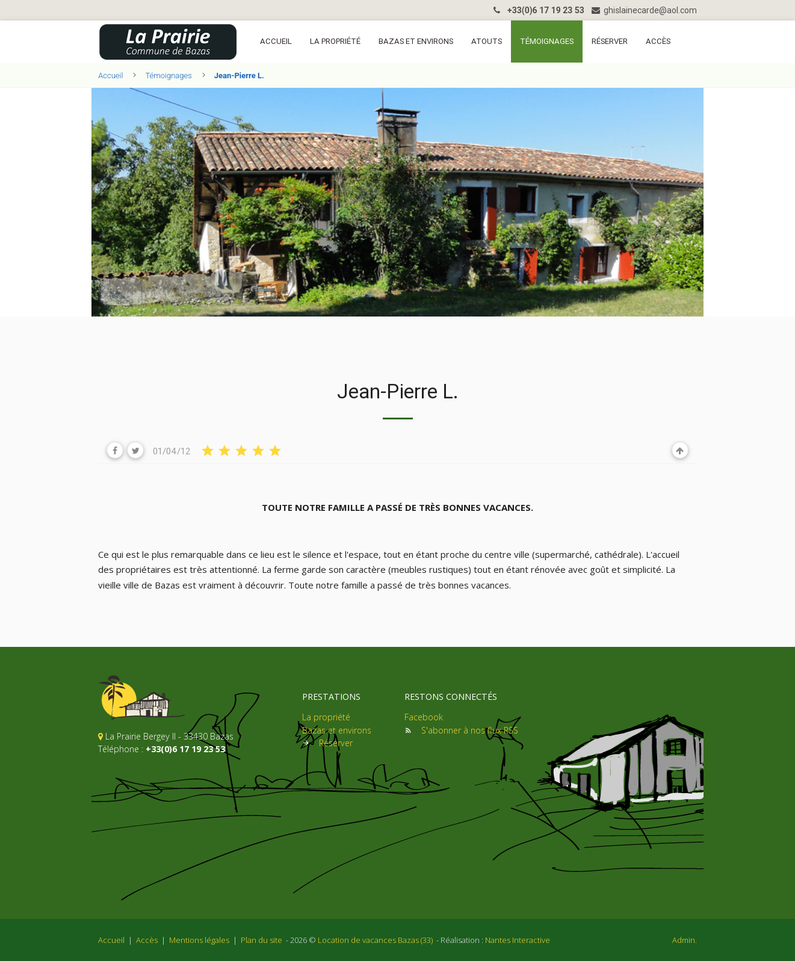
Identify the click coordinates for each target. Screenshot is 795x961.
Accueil (276, 41)
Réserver (610, 41)
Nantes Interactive (517, 940)
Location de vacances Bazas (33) (375, 940)
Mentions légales (199, 940)
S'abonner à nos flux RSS (469, 730)
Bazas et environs (416, 41)
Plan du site (261, 940)
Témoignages (547, 41)
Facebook (423, 717)
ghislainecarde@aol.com (644, 10)
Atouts (486, 41)
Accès (658, 41)
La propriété (335, 41)
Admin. (684, 940)
